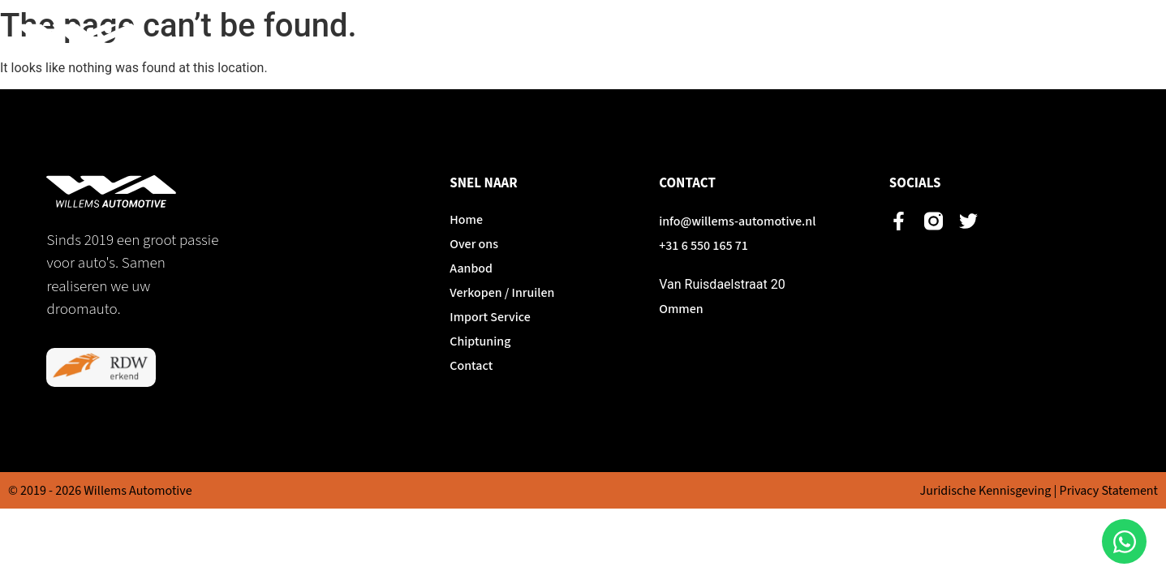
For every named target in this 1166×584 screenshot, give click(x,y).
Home (536, 40)
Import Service (922, 40)
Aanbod (688, 40)
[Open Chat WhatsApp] (1124, 541)
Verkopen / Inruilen (795, 40)
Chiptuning (1026, 40)
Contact (1112, 40)
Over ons (610, 40)
